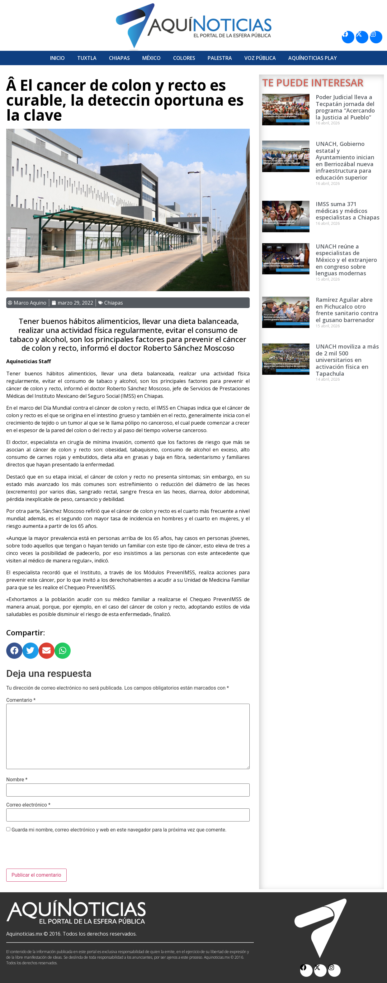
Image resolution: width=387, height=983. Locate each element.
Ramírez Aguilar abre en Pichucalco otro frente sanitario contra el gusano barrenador (347, 310)
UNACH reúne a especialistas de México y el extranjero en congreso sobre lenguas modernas (346, 260)
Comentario (20, 700)
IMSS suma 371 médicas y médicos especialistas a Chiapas (348, 210)
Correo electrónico (28, 804)
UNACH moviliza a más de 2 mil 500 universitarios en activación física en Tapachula (347, 360)
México (151, 58)
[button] (14, 651)
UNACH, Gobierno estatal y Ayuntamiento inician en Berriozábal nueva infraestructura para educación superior (345, 160)
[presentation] (53, 853)
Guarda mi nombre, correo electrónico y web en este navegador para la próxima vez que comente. (119, 829)
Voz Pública (260, 58)
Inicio (57, 58)
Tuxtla (87, 58)
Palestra (220, 58)
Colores (184, 58)
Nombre (16, 779)
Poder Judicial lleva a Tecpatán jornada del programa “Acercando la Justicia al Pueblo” (345, 107)
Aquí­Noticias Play (312, 58)
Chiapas (119, 58)
